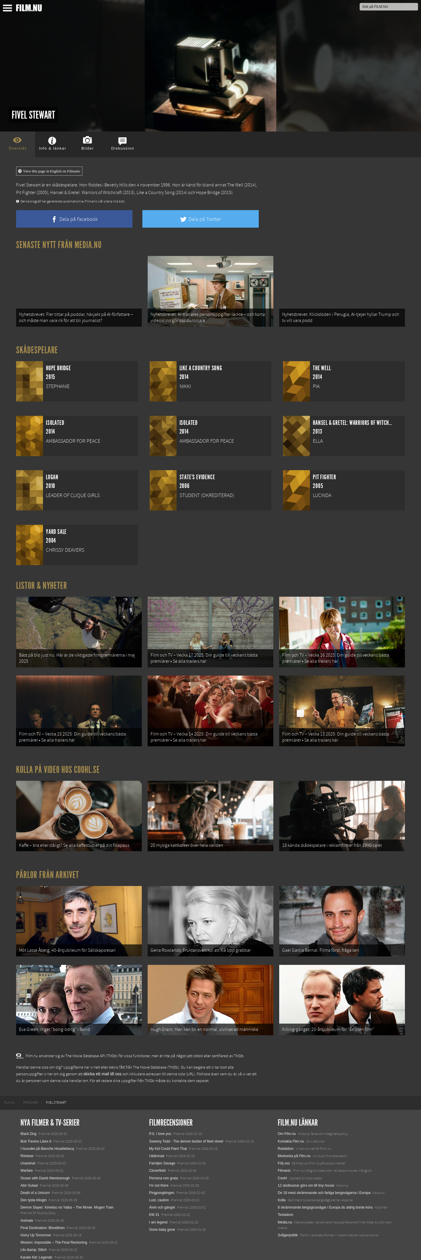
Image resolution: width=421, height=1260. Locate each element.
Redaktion (286, 1141)
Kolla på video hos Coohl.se (58, 765)
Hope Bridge (208, 192)
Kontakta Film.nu (291, 1133)
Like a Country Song (156, 192)
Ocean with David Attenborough (45, 1170)
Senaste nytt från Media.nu (59, 244)
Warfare (26, 1163)
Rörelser (27, 1148)
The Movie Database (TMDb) (156, 1059)
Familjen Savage (162, 1156)
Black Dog (28, 1126)
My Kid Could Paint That (168, 1141)
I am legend (158, 1214)
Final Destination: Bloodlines (42, 1220)
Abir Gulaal (29, 1178)
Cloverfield (157, 1163)
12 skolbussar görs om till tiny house (306, 1178)
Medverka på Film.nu (294, 1148)
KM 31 (154, 1207)
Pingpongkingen (161, 1185)
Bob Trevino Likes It (35, 1133)
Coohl (282, 1170)
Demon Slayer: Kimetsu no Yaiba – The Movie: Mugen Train (66, 1200)
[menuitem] (9, 1095)
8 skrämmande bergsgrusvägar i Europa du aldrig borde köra (325, 1200)
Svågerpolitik (288, 1227)
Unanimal (27, 1156)
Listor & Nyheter (41, 584)
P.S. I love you (160, 1126)
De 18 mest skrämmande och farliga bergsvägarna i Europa (324, 1185)
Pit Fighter (26, 192)
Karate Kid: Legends (36, 1249)
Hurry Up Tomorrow (35, 1227)
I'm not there (158, 1178)
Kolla (282, 1192)
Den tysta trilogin (33, 1192)
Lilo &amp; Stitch (33, 1242)
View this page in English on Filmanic (49, 171)
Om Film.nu (287, 1126)
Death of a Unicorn (35, 1185)
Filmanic (284, 1163)
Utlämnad (156, 1148)
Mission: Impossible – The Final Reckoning (53, 1235)
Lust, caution (159, 1192)
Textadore (285, 1207)
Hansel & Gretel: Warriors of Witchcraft (86, 192)
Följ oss (284, 1156)
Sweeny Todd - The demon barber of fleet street (186, 1133)
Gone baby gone (162, 1222)
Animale (26, 1213)
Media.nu (285, 1214)
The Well (235, 185)
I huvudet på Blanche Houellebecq (47, 1141)
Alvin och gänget (162, 1200)
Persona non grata (163, 1170)
